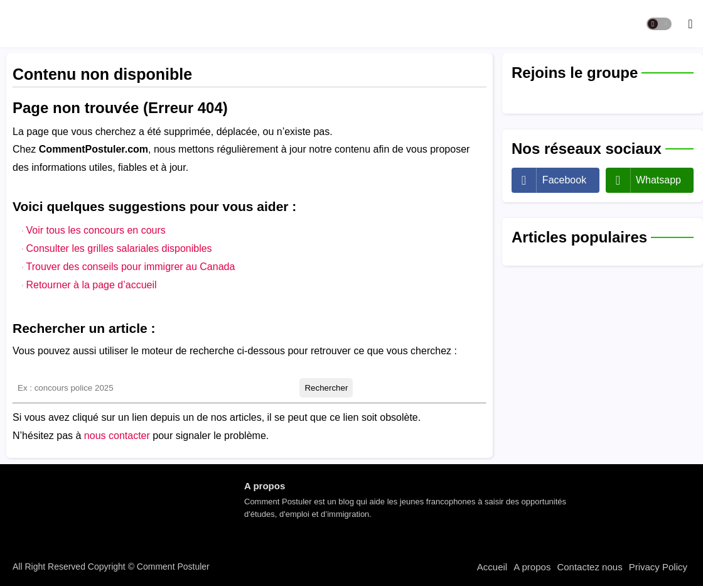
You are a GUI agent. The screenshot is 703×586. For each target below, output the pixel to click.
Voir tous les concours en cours (95, 230)
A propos (531, 567)
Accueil (492, 567)
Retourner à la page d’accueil (91, 284)
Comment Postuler (172, 567)
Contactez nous (589, 567)
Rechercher (326, 388)
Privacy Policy (658, 567)
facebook (564, 180)
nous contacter (117, 435)
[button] (659, 24)
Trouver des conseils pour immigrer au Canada (130, 266)
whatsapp (658, 180)
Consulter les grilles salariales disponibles (119, 248)
